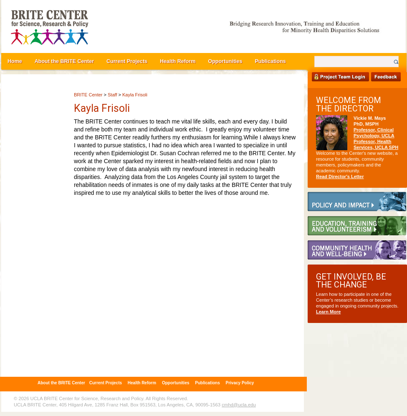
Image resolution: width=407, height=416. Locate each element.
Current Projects (126, 61)
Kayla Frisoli (134, 94)
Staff (112, 94)
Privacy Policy (240, 383)
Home (15, 61)
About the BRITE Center (64, 61)
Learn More (328, 311)
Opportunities (225, 61)
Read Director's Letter (340, 176)
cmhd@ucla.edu (238, 404)
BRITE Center (88, 94)
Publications (270, 61)
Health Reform (177, 61)
